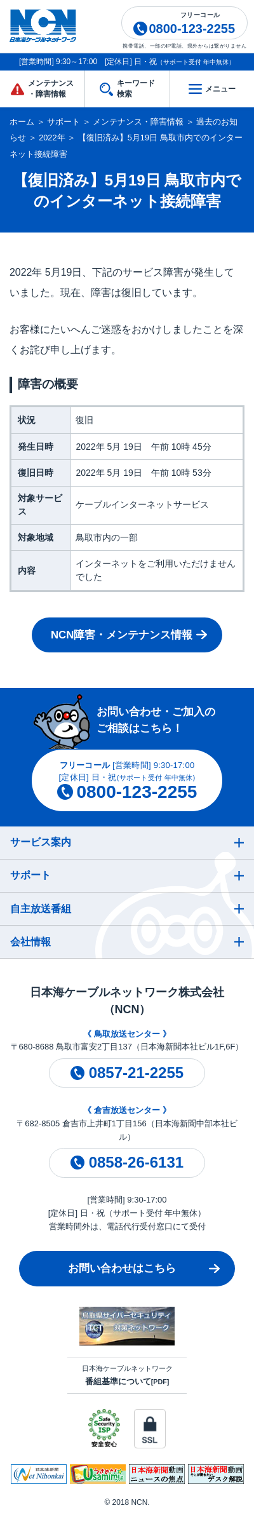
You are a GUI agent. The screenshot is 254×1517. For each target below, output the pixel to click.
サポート (63, 121)
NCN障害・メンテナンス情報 (121, 635)
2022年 (52, 137)
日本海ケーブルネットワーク (127, 1375)
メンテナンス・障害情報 (138, 121)
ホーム (22, 121)
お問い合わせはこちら (122, 1268)
